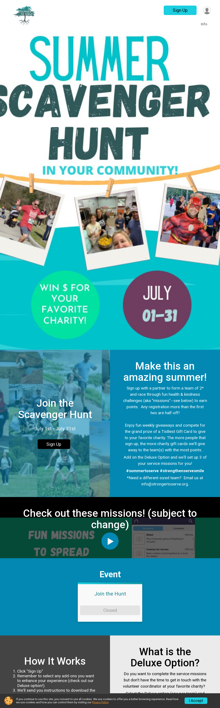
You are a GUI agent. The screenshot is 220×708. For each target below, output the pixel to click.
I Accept (196, 701)
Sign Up (180, 10)
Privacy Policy (100, 702)
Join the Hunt (110, 594)
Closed (110, 610)
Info (204, 24)
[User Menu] (207, 10)
